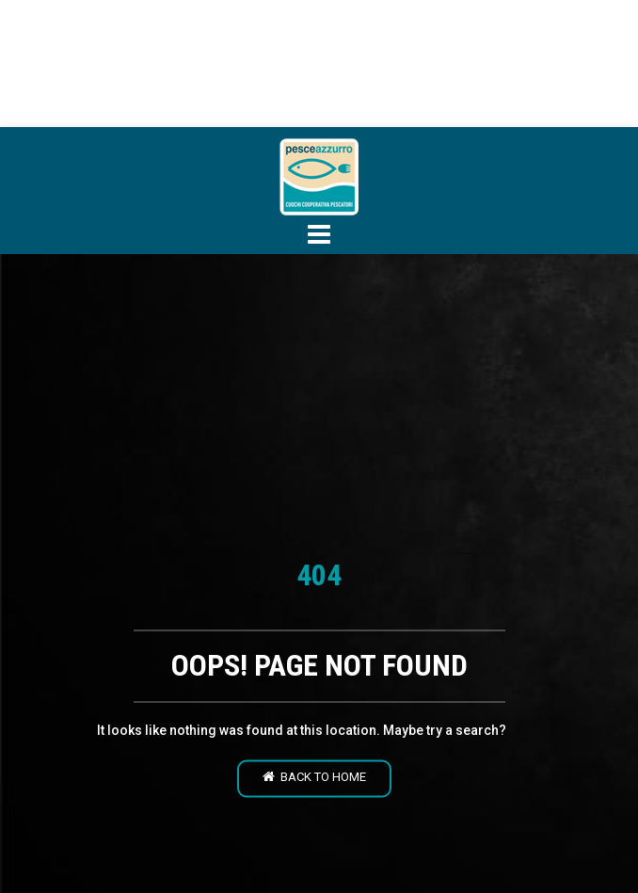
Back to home (314, 778)
